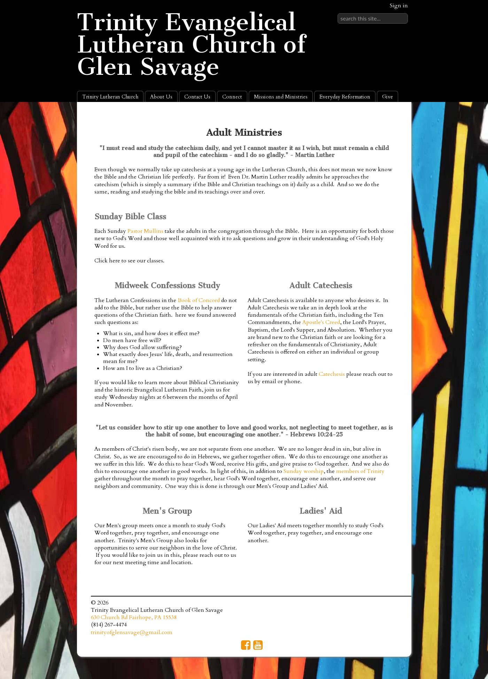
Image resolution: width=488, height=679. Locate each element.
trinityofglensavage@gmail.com (131, 632)
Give (387, 96)
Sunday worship (304, 471)
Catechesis (332, 374)
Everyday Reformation (344, 96)
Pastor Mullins (145, 231)
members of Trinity (360, 471)
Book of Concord (199, 300)
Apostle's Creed (321, 322)
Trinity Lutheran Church (110, 96)
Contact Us (197, 96)
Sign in (399, 5)
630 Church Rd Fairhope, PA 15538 (134, 617)
